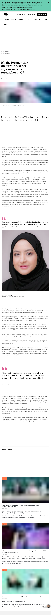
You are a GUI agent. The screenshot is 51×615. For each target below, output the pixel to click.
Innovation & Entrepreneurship (33, 514)
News (3, 514)
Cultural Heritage (11, 560)
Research (13, 19)
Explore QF (21, 14)
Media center (31, 14)
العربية (46, 19)
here (28, 2)
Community (21, 19)
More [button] (6, 24)
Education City (42, 14)
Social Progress (41, 561)
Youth (11, 516)
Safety (29, 19)
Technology (5, 516)
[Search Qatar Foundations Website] (46, 22)
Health (9, 604)
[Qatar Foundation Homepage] (6, 15)
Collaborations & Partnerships (15, 514)
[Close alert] (48, 2)
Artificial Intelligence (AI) (21, 516)
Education (6, 19)
